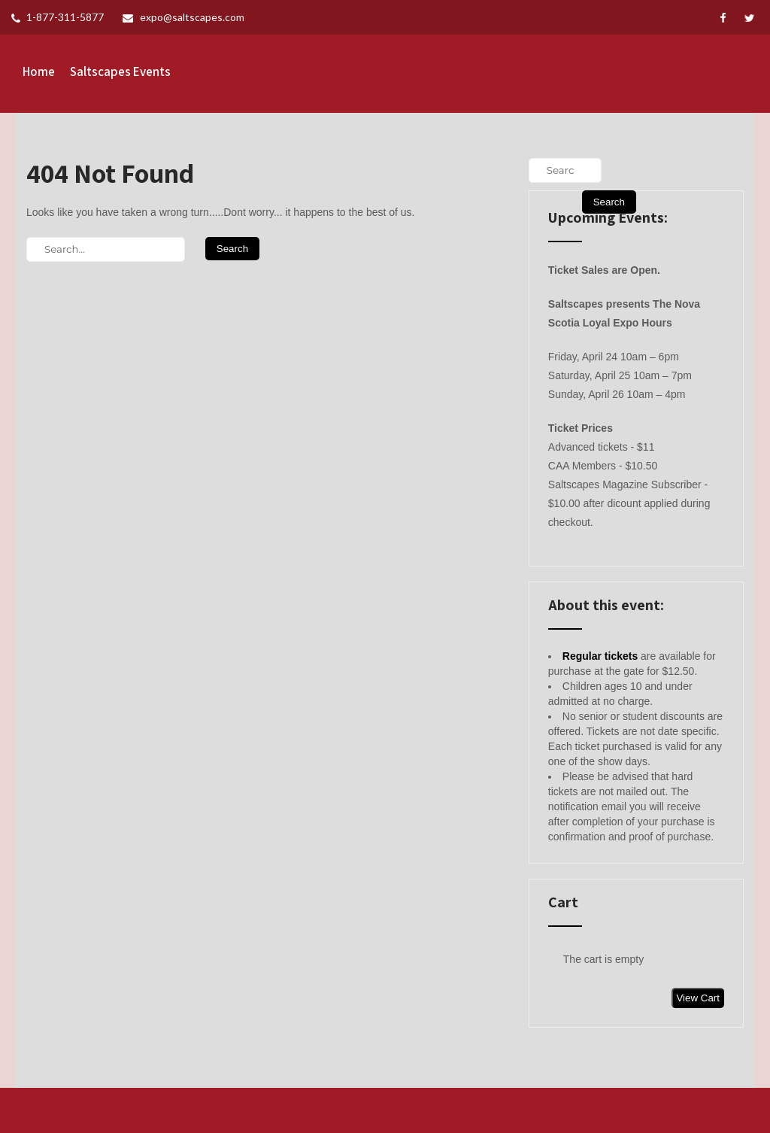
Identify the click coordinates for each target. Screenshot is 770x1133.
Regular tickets (600, 656)
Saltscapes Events (120, 71)
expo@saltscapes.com (183, 17)
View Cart (698, 998)
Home (39, 71)
